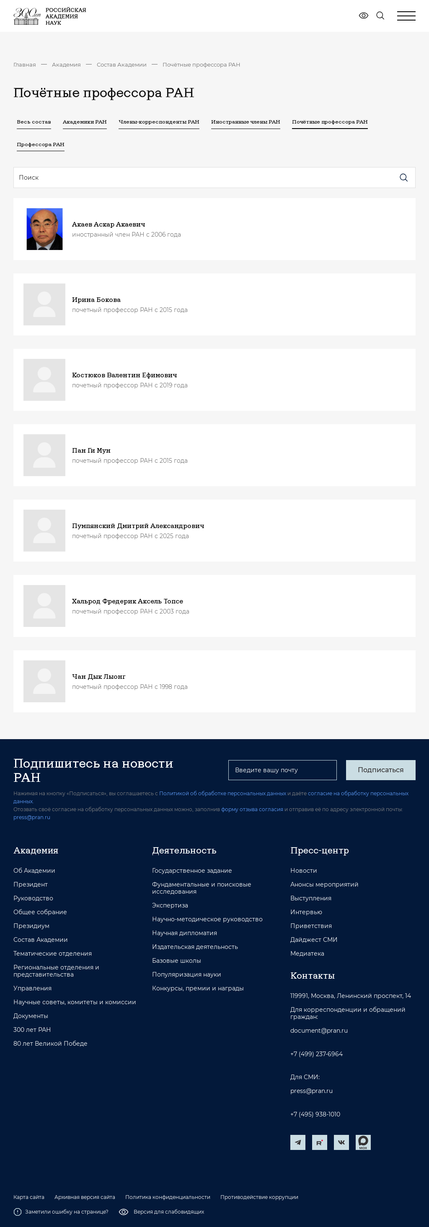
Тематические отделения (52, 953)
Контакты (312, 975)
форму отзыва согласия (252, 809)
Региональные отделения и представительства (56, 971)
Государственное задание (192, 870)
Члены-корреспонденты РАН (159, 121)
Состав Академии (122, 64)
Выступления (310, 898)
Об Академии (34, 870)
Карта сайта (28, 1197)
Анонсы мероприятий (324, 884)
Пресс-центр (319, 850)
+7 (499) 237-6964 (316, 1054)
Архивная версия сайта (84, 1197)
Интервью (306, 912)
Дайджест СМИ (314, 939)
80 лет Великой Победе (50, 1043)
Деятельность (184, 850)
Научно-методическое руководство (207, 919)
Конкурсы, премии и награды (198, 988)
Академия (66, 64)
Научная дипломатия (184, 933)
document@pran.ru (319, 1030)
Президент (30, 884)
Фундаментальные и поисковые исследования (201, 888)
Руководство (33, 898)
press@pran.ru (31, 817)
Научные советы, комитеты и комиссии (74, 1002)
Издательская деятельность (195, 947)
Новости (303, 870)
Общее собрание (40, 912)
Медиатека (307, 953)
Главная (24, 64)
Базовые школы (176, 960)
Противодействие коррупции (259, 1197)
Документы (30, 1016)
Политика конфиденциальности (167, 1197)
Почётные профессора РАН (201, 64)
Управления (32, 988)
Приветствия (311, 926)
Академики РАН (85, 121)
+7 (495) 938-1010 (315, 1114)
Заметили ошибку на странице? (61, 1212)
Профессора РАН (41, 144)
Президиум (31, 926)
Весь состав (34, 121)
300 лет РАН (32, 1030)
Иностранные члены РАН (245, 121)
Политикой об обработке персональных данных (222, 793)
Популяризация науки (186, 974)
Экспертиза (170, 905)
